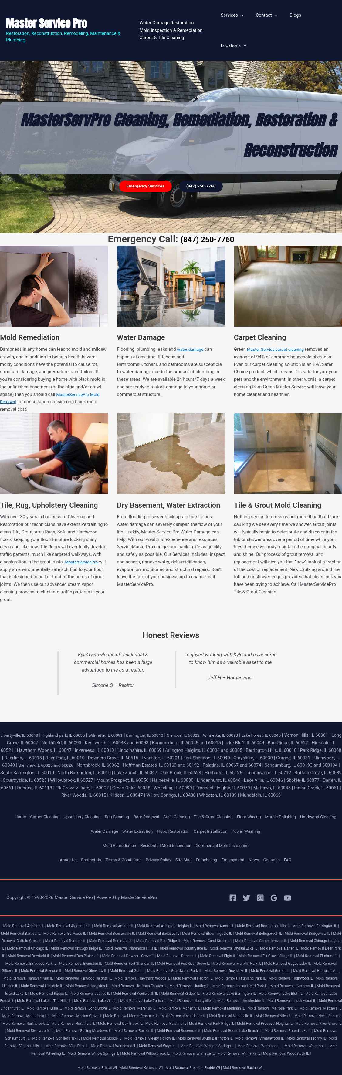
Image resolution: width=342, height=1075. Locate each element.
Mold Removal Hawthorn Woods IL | (43, 968)
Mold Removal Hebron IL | (98, 968)
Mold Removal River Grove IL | (116, 1020)
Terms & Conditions (119, 842)
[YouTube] (287, 880)
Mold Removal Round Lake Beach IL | (59, 1028)
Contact (265, 18)
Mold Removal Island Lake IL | (298, 975)
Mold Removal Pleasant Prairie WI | (196, 1065)
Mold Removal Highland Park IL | (151, 968)
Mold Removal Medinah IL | (274, 998)
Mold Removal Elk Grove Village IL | (95, 945)
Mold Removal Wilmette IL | (142, 1050)
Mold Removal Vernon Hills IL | (212, 1035)
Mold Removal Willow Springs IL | (295, 1043)
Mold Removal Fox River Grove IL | (30, 953)
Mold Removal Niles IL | (24, 1013)
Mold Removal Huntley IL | (134, 975)
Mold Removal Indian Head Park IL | (189, 975)
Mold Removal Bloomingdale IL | (255, 915)
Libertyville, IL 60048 (22, 710)
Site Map (185, 842)
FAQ (297, 842)
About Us (59, 842)
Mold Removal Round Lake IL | (119, 1028)
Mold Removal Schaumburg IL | (174, 1028)
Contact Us (84, 842)
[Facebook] (233, 880)
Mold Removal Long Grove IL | (125, 998)
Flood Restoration (173, 813)
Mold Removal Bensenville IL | (151, 915)
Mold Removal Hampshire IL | (200, 960)
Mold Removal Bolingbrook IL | (312, 915)
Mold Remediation (114, 828)
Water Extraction (134, 813)
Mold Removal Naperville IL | (316, 1005)
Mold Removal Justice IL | (59, 983)
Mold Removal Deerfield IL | (176, 938)
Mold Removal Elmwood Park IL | (205, 945)
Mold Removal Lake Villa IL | (96, 990)
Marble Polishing (299, 791)
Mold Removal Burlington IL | (191, 923)
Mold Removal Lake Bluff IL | (267, 983)
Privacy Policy (157, 842)
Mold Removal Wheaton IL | (191, 1043)
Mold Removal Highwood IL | (206, 968)
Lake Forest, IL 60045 (285, 710)
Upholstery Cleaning (83, 791)
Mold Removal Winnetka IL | (191, 1050)
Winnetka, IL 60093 (241, 710)
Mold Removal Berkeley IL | (202, 915)
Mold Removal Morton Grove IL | (148, 1005)
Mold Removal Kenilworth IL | (108, 983)
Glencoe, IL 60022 (200, 710)
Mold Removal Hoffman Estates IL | (79, 975)
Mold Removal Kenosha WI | (139, 1065)
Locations (318, 18)
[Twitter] (246, 880)
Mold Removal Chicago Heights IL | (85, 930)
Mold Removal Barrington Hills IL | (286, 908)
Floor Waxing (264, 791)
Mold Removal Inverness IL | (246, 975)
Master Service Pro (46, 11)
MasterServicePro (83, 536)
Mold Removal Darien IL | (78, 938)
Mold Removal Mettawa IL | (40, 1005)
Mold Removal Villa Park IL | (264, 1035)
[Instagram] (260, 880)
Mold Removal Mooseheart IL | (92, 1005)
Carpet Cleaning (43, 791)
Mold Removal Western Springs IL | (83, 1043)
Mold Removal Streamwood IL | (110, 1035)
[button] (242, 18)
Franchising (209, 842)
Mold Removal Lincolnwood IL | (311, 990)
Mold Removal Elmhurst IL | (151, 945)
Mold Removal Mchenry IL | (225, 998)
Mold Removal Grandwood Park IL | (46, 960)
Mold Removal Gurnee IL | (151, 960)
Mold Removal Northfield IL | (179, 1013)
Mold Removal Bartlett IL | (52, 915)
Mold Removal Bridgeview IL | (33, 923)
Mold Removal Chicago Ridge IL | (194, 930)
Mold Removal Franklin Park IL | (89, 953)
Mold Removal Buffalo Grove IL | (88, 923)
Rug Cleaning (121, 791)
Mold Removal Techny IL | (161, 1035)
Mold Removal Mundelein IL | (264, 1005)
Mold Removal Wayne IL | (30, 1043)
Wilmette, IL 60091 (116, 710)
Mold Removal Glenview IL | (291, 953)
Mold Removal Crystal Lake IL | (29, 938)
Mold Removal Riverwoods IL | (170, 1020)
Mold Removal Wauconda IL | (315, 1035)
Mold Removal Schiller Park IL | (229, 1028)
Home (16, 791)
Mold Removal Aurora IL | (233, 908)
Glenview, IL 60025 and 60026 (82, 740)
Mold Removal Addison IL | (23, 908)
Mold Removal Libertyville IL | (202, 990)
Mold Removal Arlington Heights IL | (178, 908)
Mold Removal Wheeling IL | (240, 1043)
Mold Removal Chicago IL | (140, 930)
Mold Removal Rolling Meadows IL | (229, 1020)
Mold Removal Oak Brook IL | (230, 1013)
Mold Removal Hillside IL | (254, 968)
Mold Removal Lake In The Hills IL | (40, 990)
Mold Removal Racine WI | (250, 1065)
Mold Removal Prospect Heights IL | (57, 1020)
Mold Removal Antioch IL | (123, 908)
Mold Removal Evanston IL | (259, 945)
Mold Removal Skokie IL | (280, 1028)
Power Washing (252, 813)
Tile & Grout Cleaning (226, 791)
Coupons (279, 842)
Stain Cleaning (186, 791)
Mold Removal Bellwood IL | (100, 915)
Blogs (291, 18)
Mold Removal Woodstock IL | (243, 1050)
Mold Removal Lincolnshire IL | (256, 990)
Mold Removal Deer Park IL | (126, 938)
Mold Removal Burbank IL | (141, 923)
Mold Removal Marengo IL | (176, 998)
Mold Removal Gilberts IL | (195, 953)
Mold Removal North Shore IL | (73, 1013)
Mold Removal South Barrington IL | (51, 1035)
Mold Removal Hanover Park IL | (255, 960)
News (260, 842)
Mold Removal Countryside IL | (311, 930)
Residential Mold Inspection (165, 828)
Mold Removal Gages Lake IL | (144, 953)
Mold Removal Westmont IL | (140, 1043)
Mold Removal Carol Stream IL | (297, 923)
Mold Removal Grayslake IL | (102, 960)
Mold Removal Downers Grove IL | (284, 938)
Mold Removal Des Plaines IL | (227, 938)
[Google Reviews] (274, 880)
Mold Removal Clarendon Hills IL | (253, 930)
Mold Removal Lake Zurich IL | (148, 990)
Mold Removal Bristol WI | (91, 1065)
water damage (191, 324)
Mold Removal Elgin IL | (42, 945)
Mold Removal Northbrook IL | (126, 1013)
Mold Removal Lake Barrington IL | (211, 983)
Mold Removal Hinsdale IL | (302, 968)
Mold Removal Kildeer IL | (157, 983)
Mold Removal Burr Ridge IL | (242, 923)
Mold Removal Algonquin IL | (73, 908)
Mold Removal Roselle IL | (283, 1020)
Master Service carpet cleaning (278, 324)
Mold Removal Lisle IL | (77, 998)
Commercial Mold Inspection (226, 828)
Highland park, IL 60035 (70, 710)
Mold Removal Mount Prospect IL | (208, 1005)
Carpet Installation (213, 813)
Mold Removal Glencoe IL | (242, 953)
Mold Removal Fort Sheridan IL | (313, 945)
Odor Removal (153, 791)
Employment (238, 842)
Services (233, 18)
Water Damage (98, 813)
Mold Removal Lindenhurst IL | (29, 998)
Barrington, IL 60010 (158, 710)
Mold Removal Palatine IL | (280, 1013)
